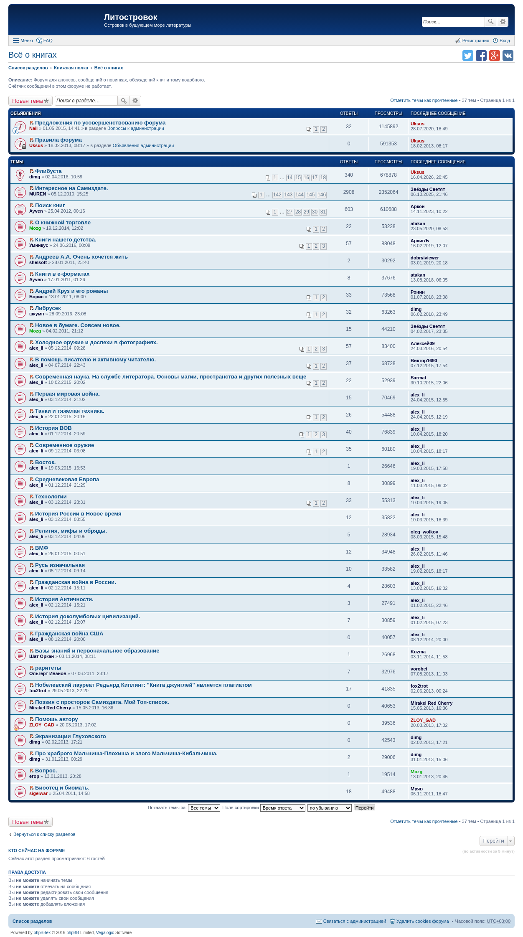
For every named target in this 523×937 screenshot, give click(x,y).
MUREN (37, 193)
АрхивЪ (420, 240)
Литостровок (130, 17)
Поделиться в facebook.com (481, 55)
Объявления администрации (143, 145)
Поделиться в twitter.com (467, 55)
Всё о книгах (32, 54)
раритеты (48, 668)
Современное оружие (64, 445)
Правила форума (58, 140)
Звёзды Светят (428, 189)
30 (314, 212)
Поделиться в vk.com (508, 55)
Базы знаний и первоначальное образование (97, 651)
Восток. (45, 462)
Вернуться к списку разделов (44, 834)
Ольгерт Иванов (47, 673)
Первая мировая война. (67, 394)
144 (299, 195)
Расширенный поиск (502, 22)
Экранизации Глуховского (70, 736)
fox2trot (37, 690)
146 (321, 195)
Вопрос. (46, 770)
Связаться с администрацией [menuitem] (354, 921)
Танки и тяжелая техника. (69, 411)
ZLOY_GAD (41, 724)
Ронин (418, 292)
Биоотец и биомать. (62, 788)
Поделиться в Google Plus (494, 55)
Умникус (38, 245)
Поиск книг (50, 205)
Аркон (417, 206)
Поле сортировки (263, 807)
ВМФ (41, 548)
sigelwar (38, 793)
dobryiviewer (425, 257)
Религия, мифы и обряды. (71, 531)
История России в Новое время (78, 513)
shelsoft (38, 262)
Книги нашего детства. (65, 239)
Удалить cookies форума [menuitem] (422, 921)
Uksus (417, 123)
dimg (34, 176)
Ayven (36, 210)
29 (306, 212)
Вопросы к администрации (135, 128)
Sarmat (418, 377)
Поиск (491, 22)
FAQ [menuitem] (48, 40)
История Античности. (64, 599)
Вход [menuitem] (505, 40)
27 (289, 212)
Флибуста (48, 171)
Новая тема (27, 100)
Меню (26, 40)
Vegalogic (105, 932)
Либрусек (48, 308)
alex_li (36, 347)
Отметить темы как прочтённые (424, 100)
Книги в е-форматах (62, 274)
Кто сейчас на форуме (36, 850)
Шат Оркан (41, 656)
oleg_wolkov (424, 531)
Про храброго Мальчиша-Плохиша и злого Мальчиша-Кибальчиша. (126, 753)
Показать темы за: (184, 807)
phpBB (72, 932)
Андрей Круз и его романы (71, 291)
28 (298, 212)
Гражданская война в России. (75, 582)
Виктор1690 (424, 360)
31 (323, 212)
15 (298, 177)
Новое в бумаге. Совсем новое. (78, 325)
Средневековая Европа (67, 479)
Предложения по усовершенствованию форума (100, 122)
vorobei (419, 668)
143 (288, 195)
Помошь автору (56, 719)
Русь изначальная (60, 565)
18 (323, 177)
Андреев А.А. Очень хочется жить (81, 257)
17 (314, 177)
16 (306, 177)
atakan (418, 223)
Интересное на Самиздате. (71, 188)
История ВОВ (53, 428)
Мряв (417, 788)
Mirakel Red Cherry (50, 707)
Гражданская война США (69, 633)
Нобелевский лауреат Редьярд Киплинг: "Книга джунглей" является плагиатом (143, 685)
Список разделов (32, 921)
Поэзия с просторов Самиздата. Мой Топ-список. (102, 702)
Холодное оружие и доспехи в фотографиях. (96, 342)
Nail (33, 128)
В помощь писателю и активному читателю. (95, 359)
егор (34, 776)
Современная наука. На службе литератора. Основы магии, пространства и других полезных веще (170, 376)
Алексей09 (423, 343)
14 (289, 177)
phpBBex (42, 932)
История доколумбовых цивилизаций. (87, 616)
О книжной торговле (63, 222)
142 (277, 195)
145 (311, 195)
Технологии (51, 496)
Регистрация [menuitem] (475, 40)
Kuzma (418, 651)
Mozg (35, 228)
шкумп (36, 313)
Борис (36, 296)
